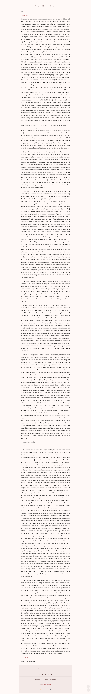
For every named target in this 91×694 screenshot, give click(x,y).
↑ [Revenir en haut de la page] (88, 686)
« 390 (22, 15)
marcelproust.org (46, 684)
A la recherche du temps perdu (45, 669)
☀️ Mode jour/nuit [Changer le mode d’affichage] (43, 689)
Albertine (45, 679)
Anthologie (37, 679)
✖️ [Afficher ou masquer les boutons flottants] (50, 689)
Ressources (53, 679)
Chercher (53, 6)
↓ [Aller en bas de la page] (88, 690)
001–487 (44, 6)
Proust (37, 6)
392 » (26, 15)
